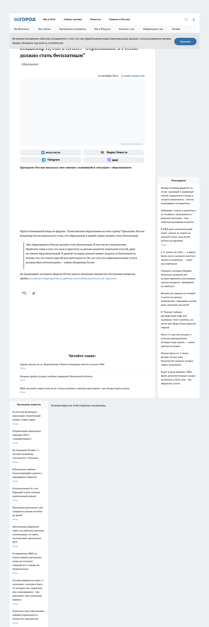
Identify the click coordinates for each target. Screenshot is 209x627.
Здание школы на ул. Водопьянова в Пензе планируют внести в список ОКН (82, 366)
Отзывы (176, 29)
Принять (185, 41)
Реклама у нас (126, 29)
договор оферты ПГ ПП (19, 595)
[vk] (24, 293)
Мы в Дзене (44, 29)
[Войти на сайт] (194, 19)
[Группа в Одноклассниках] (147, 517)
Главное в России (119, 19)
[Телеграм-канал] (50, 160)
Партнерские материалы (72, 29)
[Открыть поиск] (186, 19)
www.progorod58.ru (32, 537)
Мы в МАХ (49, 19)
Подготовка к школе (94, 512)
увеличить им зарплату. (102, 278)
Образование (30, 64)
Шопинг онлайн (16, 512)
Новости (95, 19)
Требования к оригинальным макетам (25, 529)
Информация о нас (153, 29)
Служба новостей (133, 75)
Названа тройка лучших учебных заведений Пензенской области (82, 378)
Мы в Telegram (102, 29)
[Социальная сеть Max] (114, 160)
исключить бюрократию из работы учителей (56, 278)
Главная (88, 529)
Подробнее (87, 602)
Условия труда (53, 529)
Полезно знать (117, 512)
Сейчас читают (73, 19)
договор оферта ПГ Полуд (20, 592)
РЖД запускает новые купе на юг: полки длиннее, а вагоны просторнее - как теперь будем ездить (82, 390)
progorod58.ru (54, 565)
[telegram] (35, 293)
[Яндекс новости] (114, 153)
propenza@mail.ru (48, 545)
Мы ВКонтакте (21, 29)
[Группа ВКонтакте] (50, 153)
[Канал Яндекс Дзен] (161, 517)
